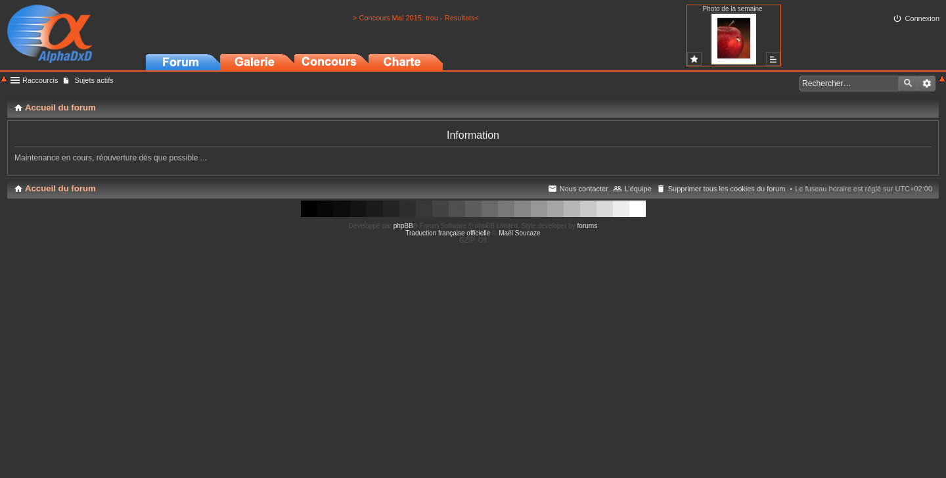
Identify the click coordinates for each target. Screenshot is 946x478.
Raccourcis (40, 80)
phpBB (403, 225)
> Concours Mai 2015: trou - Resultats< (416, 18)
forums (587, 225)
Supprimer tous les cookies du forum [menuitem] (727, 189)
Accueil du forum (60, 188)
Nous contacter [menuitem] (584, 189)
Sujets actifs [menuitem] (93, 80)
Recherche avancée (926, 83)
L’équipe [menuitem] (638, 189)
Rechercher (908, 83)
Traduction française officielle (447, 233)
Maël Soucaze (519, 233)
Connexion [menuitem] (922, 18)
